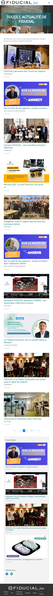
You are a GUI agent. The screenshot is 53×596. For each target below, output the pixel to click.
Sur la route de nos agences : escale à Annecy (25, 108)
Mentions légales (6, 593)
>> (38, 430)
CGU (12, 593)
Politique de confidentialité (19, 593)
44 (32, 430)
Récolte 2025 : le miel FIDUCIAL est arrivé (23, 184)
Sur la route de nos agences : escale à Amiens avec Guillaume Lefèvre (25, 262)
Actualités (27, 593)
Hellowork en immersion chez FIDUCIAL (23, 419)
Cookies (35, 593)
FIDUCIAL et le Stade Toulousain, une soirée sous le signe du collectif (25, 380)
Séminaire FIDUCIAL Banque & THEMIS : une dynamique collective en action (25, 301)
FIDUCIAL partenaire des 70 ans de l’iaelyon (24, 71)
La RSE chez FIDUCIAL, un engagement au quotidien (24, 559)
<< (14, 430)
